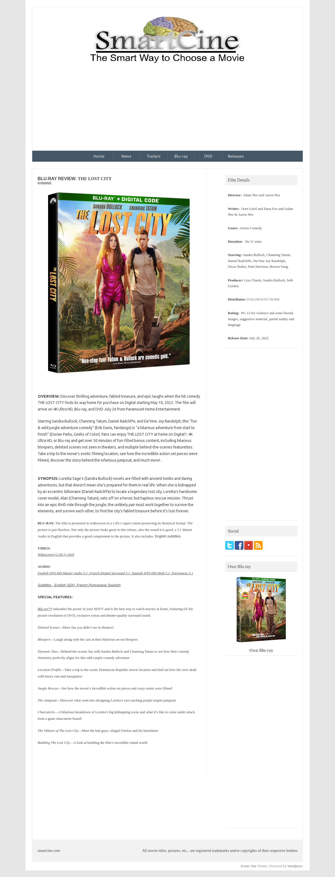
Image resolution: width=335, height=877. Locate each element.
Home (98, 156)
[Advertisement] (167, 110)
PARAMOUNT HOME (263, 299)
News (126, 156)
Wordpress (294, 866)
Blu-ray (181, 156)
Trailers (154, 156)
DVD (208, 156)
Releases (236, 156)
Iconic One (248, 866)
